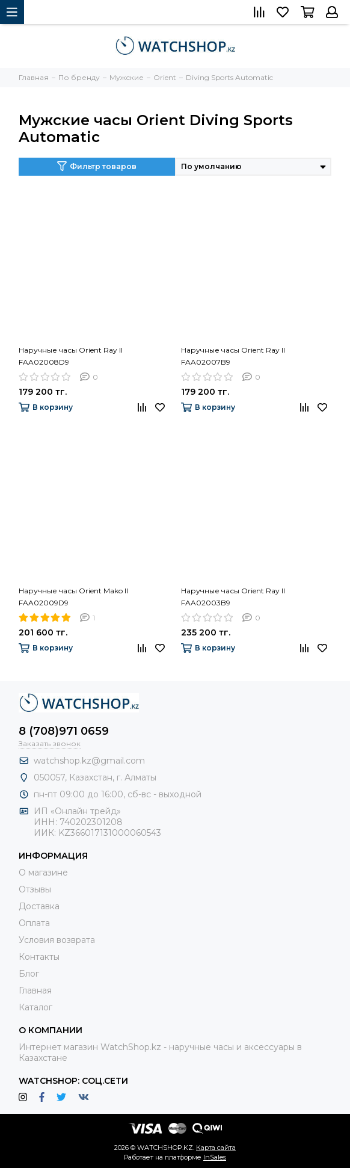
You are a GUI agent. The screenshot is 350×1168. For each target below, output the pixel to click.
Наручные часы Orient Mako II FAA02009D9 (73, 596)
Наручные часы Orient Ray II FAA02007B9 (233, 355)
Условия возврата (57, 940)
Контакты (39, 956)
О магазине (43, 872)
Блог (29, 973)
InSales (214, 1157)
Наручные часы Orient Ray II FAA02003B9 (233, 596)
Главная (35, 990)
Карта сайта (216, 1147)
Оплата (34, 923)
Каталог (35, 1007)
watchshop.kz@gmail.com (89, 760)
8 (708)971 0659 (64, 731)
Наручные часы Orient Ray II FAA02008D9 (71, 355)
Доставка (39, 906)
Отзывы (35, 889)
